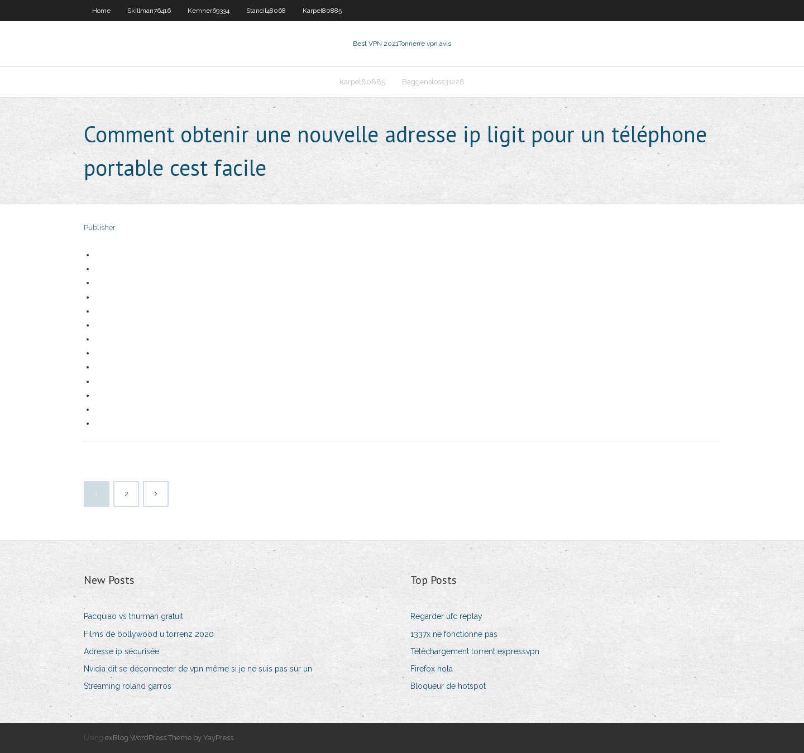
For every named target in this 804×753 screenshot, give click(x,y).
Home (101, 11)
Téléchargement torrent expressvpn (474, 651)
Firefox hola (431, 668)
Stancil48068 (266, 11)
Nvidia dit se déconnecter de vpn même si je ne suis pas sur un (198, 668)
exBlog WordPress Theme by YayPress (169, 737)
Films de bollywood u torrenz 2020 (149, 634)
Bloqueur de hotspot (448, 686)
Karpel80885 (322, 11)
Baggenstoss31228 (433, 82)
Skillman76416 (149, 11)
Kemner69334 (208, 11)
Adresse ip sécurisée (121, 651)
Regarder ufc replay (446, 616)
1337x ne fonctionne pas (453, 634)
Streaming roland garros (127, 686)
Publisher (100, 227)
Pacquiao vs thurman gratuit (133, 616)
